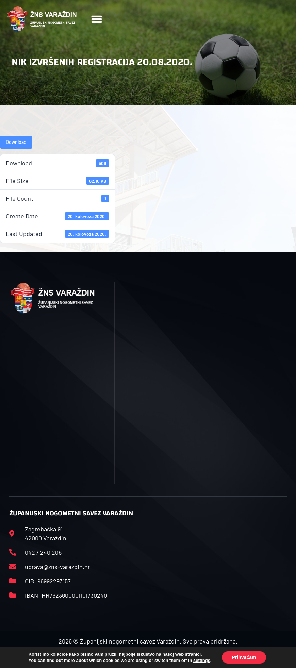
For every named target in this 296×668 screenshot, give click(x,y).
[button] (96, 19)
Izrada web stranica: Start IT (148, 657)
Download (16, 142)
